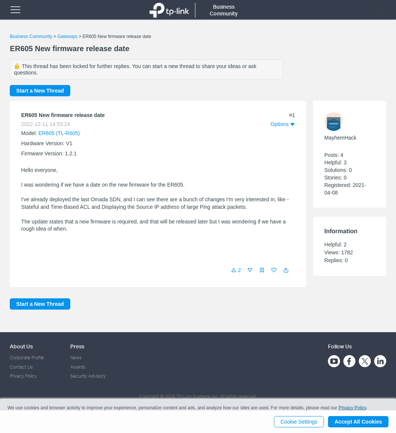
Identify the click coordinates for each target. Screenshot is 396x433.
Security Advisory (88, 376)
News (76, 357)
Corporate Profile (27, 357)
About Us (21, 346)
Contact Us (21, 367)
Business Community (31, 36)
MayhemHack (340, 138)
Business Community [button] (224, 10)
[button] (286, 270)
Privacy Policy (23, 376)
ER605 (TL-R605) (59, 133)
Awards (77, 367)
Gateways (67, 36)
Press (77, 346)
